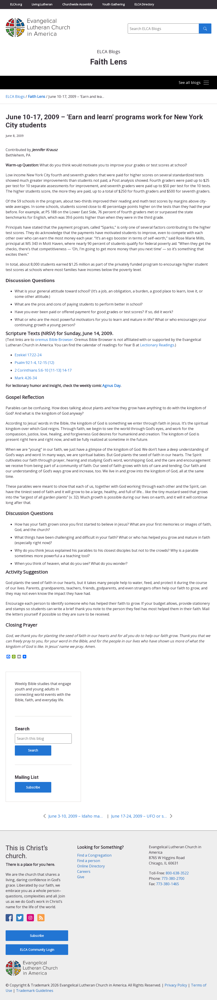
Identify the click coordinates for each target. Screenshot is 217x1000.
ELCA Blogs (15, 96)
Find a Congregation (94, 855)
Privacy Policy (176, 985)
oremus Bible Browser (54, 339)
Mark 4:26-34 (26, 377)
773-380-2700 (172, 878)
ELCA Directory (144, 4)
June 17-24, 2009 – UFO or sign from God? (139, 816)
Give (80, 876)
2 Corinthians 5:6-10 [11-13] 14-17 (43, 370)
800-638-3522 (177, 873)
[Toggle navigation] (192, 83)
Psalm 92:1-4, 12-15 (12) (34, 362)
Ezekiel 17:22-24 (28, 354)
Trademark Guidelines (34, 990)
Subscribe (33, 787)
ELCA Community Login (37, 949)
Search (22, 728)
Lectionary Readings (157, 345)
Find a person (88, 860)
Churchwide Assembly (77, 4)
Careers (83, 871)
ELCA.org (16, 4)
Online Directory (91, 866)
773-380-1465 (167, 883)
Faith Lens (36, 96)
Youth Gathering (113, 4)
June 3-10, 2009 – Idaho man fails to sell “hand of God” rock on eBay (76, 816)
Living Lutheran (42, 4)
